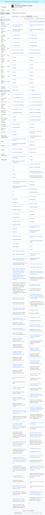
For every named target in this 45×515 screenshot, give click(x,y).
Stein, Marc (5, 132)
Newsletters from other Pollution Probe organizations (19, 319)
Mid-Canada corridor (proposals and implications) (20, 182)
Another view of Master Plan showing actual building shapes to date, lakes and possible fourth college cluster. (36, 409)
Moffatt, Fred (5, 102)
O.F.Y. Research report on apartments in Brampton (35, 285)
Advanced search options (19, 13)
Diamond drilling (16, 124)
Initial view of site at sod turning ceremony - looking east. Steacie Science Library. (20, 412)
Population (32, 211)
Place (2, 141)
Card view (29, 16)
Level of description (4, 154)
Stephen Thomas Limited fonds (5, 60)
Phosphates (15, 199)
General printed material (18, 50)
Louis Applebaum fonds (5, 82)
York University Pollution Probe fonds (36, 25)
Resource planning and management (35, 226)
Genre (2, 150)
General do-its (33, 149)
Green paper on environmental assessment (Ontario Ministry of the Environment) (37, 273)
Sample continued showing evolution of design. (36, 384)
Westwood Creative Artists (5, 125)
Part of (3, 17)
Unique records (5, 10)
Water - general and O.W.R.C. (19, 251)
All (1, 19)
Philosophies (32, 196)
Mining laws (32, 181)
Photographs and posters (35, 317)
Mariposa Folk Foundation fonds (5, 30)
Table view (35, 16)
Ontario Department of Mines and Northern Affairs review (19, 308)
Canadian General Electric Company (5, 106)
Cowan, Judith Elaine (5, 99)
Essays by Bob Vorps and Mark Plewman (19, 139)
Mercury (14, 174)
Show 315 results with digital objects (36, 21)
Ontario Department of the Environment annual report (19, 298)
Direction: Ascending (40, 18)
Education (15, 131)
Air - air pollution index (17, 94)
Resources (15, 228)
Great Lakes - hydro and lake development (19, 157)
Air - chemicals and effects (18, 101)
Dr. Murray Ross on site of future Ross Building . (37, 423)
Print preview (15, 16)
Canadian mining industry (35, 116)
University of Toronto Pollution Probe (36, 237)
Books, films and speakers (35, 109)
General (14, 57)
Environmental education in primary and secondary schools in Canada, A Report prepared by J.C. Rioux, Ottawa (37, 296)
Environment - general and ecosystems (35, 132)
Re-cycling (32, 218)
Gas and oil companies (17, 149)
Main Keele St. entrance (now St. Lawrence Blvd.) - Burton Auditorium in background (37, 493)
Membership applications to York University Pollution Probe (36, 172)
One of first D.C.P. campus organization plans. (35, 374)
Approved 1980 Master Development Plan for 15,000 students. (19, 399)
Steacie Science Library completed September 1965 (19, 476)
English (5, 13)
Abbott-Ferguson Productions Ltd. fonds (5, 24)
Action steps (15, 87)
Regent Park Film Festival (5, 111)
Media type (4, 159)
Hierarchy (22, 16)
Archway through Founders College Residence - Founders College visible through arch (19, 500)
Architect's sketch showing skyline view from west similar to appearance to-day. (37, 395)
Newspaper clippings (34, 310)
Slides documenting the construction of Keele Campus (19, 329)
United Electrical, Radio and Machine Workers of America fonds (5, 48)
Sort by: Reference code (28, 18)
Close (19, 4)
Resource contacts (17, 221)
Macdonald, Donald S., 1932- (5, 95)
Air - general (32, 87)
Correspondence (16, 35)
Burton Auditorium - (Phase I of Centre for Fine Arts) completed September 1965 (19, 487)
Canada (14, 116)
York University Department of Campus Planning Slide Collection (36, 336)
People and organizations (4, 136)
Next (41, 513)
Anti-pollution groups (17, 109)
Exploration (32, 141)
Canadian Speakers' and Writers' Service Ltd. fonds (5, 38)
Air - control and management (36, 101)
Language (3, 7)
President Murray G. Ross (35, 448)
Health (31, 156)
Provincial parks (16, 214)
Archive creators (3, 87)
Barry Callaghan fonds (5, 77)
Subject (3, 145)
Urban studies (16, 243)
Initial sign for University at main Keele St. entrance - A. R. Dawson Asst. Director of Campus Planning (37, 468)
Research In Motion (5, 129)
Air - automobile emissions (35, 94)
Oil (13, 191)
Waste (31, 246)
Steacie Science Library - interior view (37, 482)
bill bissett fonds (5, 55)
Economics (32, 124)
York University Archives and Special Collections (5, 120)
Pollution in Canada (17, 206)
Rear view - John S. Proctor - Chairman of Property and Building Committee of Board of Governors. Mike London (36, 434)
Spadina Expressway (17, 236)
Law (13, 166)
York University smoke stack (36, 264)
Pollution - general (34, 203)
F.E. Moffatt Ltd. (5, 115)
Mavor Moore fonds (5, 71)
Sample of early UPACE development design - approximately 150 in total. (18, 340)
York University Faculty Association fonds (17, 25)
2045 (37, 513)
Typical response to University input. (19, 378)
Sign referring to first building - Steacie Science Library (36, 456)
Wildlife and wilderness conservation (35, 254)
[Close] (43, 1)
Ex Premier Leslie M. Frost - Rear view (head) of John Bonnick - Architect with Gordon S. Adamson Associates (19, 444)
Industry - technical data (35, 164)
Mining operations (34, 189)
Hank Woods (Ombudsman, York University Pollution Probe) (20, 259)
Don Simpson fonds (5, 66)
